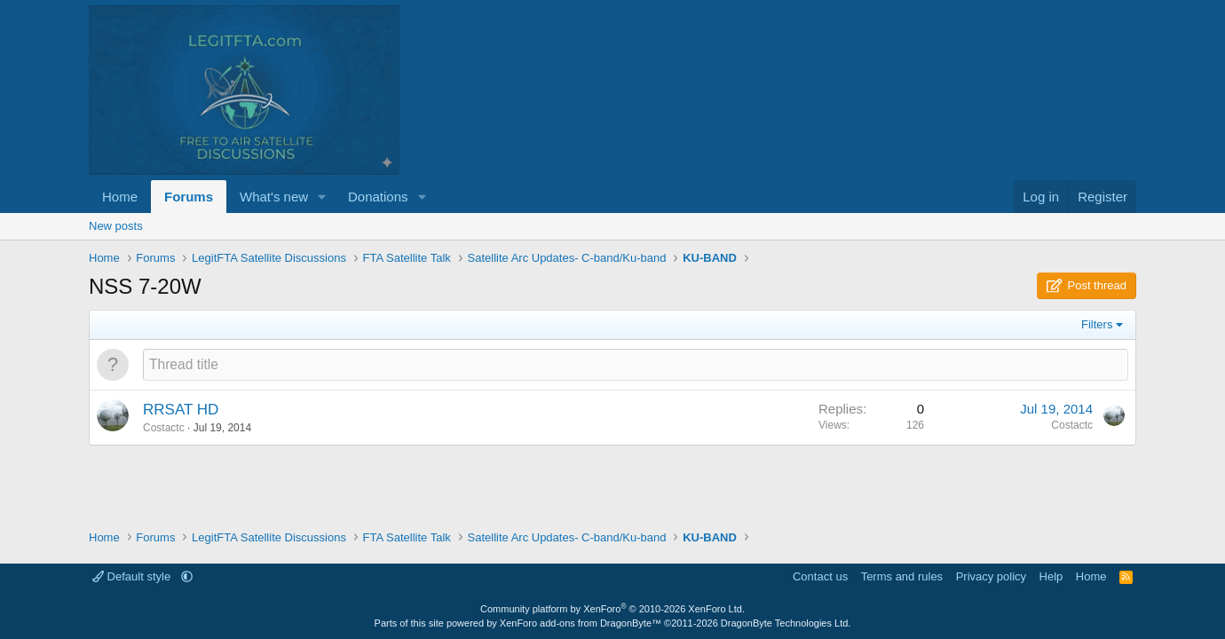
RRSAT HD (180, 409)
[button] (322, 196)
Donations (378, 196)
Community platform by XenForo (612, 609)
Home (120, 196)
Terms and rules (902, 576)
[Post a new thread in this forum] (635, 364)
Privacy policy (991, 576)
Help (1051, 576)
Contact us (820, 576)
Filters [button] (1096, 324)
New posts (116, 226)
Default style (133, 576)
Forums (188, 196)
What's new (274, 196)
